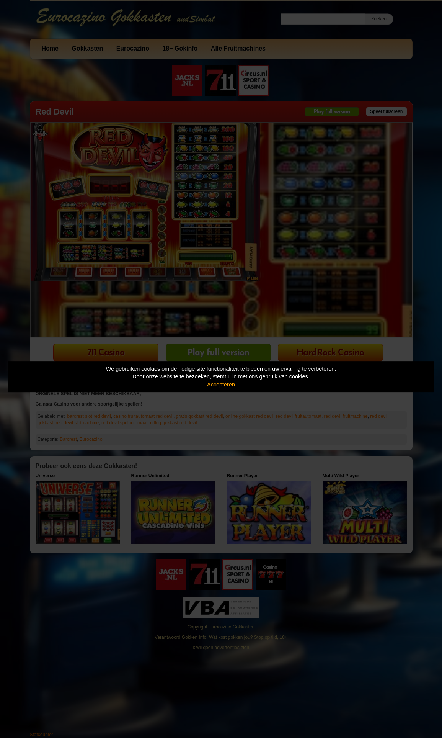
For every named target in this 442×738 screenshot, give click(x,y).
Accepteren (221, 384)
